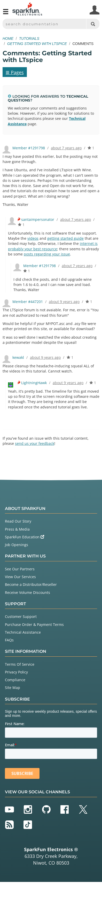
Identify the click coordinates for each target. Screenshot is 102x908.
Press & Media (17, 529)
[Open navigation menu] (6, 13)
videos (32, 238)
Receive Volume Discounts (27, 592)
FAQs (9, 640)
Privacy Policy (16, 672)
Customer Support (21, 616)
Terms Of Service (19, 664)
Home (8, 38)
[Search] (92, 24)
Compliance (15, 679)
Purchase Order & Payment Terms (34, 624)
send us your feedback (34, 443)
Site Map (12, 687)
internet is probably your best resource (53, 246)
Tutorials (29, 38)
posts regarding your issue (47, 254)
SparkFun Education (24, 536)
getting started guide (65, 238)
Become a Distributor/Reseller (31, 584)
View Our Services (20, 576)
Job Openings (16, 544)
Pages (15, 72)
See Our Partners (20, 568)
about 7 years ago (66, 147)
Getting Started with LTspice (37, 44)
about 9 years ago (64, 301)
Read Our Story (18, 521)
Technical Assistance (23, 632)
